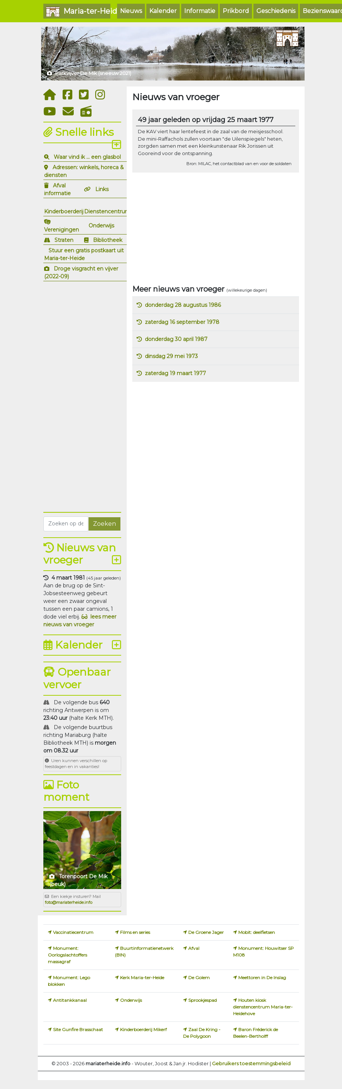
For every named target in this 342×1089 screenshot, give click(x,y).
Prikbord (236, 10)
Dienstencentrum (107, 211)
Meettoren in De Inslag (262, 977)
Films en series (135, 932)
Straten (63, 240)
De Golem (199, 977)
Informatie (199, 10)
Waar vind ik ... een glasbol (87, 157)
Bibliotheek (107, 240)
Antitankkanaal (70, 1000)
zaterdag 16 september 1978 (182, 322)
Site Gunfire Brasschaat (78, 1029)
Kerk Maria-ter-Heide (142, 977)
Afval (193, 948)
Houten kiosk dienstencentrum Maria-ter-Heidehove (263, 1006)
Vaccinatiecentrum (73, 932)
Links (102, 189)
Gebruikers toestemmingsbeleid (251, 1063)
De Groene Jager (206, 932)
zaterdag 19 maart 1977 (175, 373)
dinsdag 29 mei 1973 (171, 356)
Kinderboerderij (63, 211)
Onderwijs (101, 225)
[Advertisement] (82, 395)
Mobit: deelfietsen (256, 932)
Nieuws (131, 10)
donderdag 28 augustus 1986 (183, 305)
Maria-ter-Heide (78, 12)
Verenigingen (61, 229)
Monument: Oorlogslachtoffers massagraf (67, 954)
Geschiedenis (275, 10)
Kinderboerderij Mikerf (143, 1029)
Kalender (163, 10)
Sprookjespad (202, 1000)
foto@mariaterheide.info (68, 902)
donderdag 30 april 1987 (176, 339)
